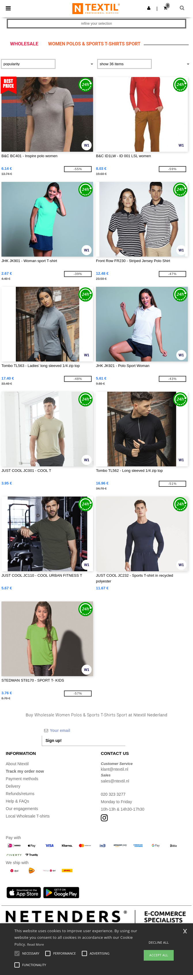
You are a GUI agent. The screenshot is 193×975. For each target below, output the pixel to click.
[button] (148, 8)
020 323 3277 (113, 794)
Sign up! (54, 740)
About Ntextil (17, 763)
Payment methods (22, 778)
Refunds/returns (20, 793)
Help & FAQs (17, 801)
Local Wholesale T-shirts (28, 816)
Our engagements (22, 808)
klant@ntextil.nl (114, 769)
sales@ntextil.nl (115, 781)
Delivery (13, 786)
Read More (35, 944)
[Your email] (83, 730)
